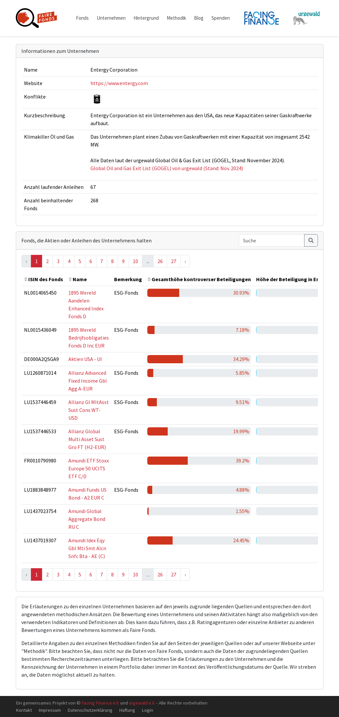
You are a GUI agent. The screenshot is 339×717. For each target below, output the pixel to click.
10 (135, 261)
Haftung (127, 710)
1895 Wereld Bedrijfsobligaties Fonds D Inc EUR (88, 337)
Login (147, 710)
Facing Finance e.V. (100, 703)
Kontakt (24, 710)
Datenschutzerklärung (89, 710)
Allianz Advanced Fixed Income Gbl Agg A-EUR (87, 381)
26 (160, 261)
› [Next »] (185, 261)
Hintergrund (146, 18)
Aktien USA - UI (85, 359)
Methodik (176, 18)
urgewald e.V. (142, 703)
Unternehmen (111, 18)
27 (173, 261)
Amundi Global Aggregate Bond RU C (86, 519)
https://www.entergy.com (119, 83)
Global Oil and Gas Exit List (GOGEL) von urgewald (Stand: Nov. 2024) (166, 168)
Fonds (82, 18)
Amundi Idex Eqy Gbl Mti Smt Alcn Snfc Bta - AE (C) (87, 548)
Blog (199, 18)
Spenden (220, 18)
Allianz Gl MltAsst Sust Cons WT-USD (88, 410)
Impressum (49, 710)
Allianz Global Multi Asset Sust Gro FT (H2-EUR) (87, 439)
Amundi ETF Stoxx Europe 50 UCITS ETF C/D (88, 468)
